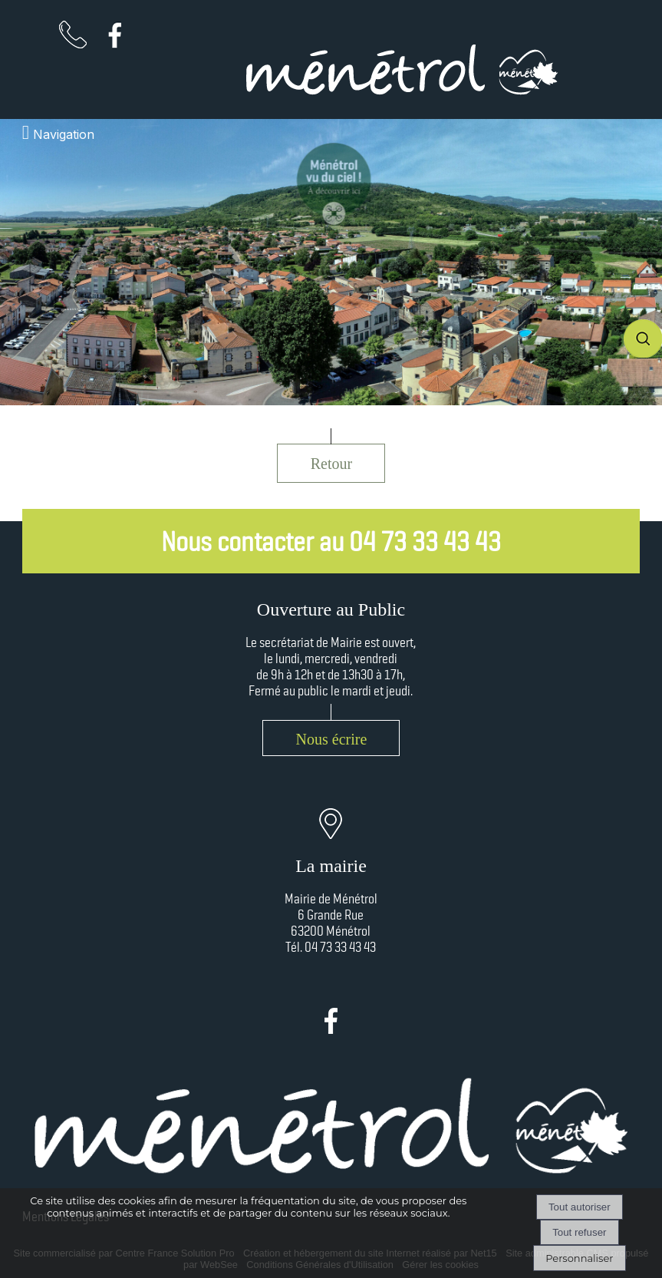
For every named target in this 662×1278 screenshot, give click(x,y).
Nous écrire (331, 739)
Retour (331, 463)
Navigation (63, 134)
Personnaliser (579, 1258)
